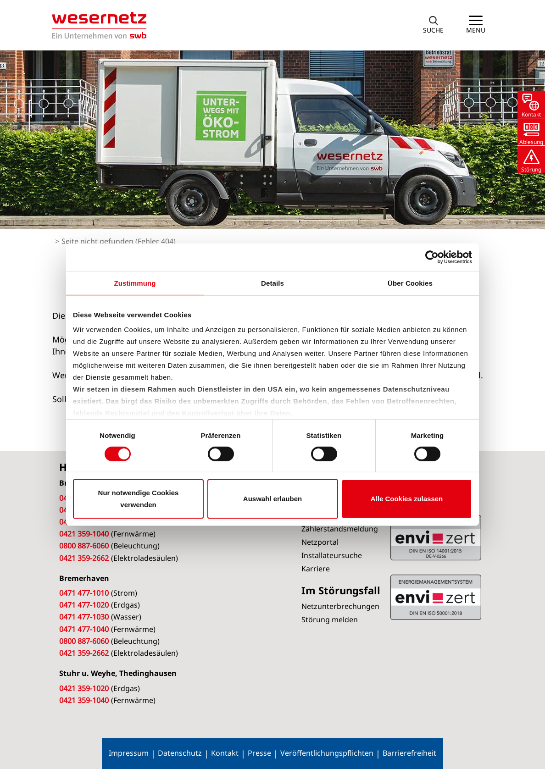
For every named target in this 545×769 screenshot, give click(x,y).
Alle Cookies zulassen (407, 499)
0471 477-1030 (84, 617)
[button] (433, 25)
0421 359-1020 (84, 688)
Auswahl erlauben (272, 499)
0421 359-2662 (84, 558)
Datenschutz (180, 753)
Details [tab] (272, 283)
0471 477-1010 (84, 593)
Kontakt (225, 753)
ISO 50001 (436, 537)
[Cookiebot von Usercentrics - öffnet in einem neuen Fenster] (432, 257)
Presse (259, 753)
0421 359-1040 (84, 534)
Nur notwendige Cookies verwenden (138, 499)
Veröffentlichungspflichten (326, 753)
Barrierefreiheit (409, 753)
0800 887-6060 (84, 546)
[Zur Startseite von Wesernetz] (99, 25)
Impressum (129, 753)
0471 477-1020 (84, 605)
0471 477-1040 (84, 629)
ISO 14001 (436, 597)
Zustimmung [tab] (135, 283)
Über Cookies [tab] (410, 283)
